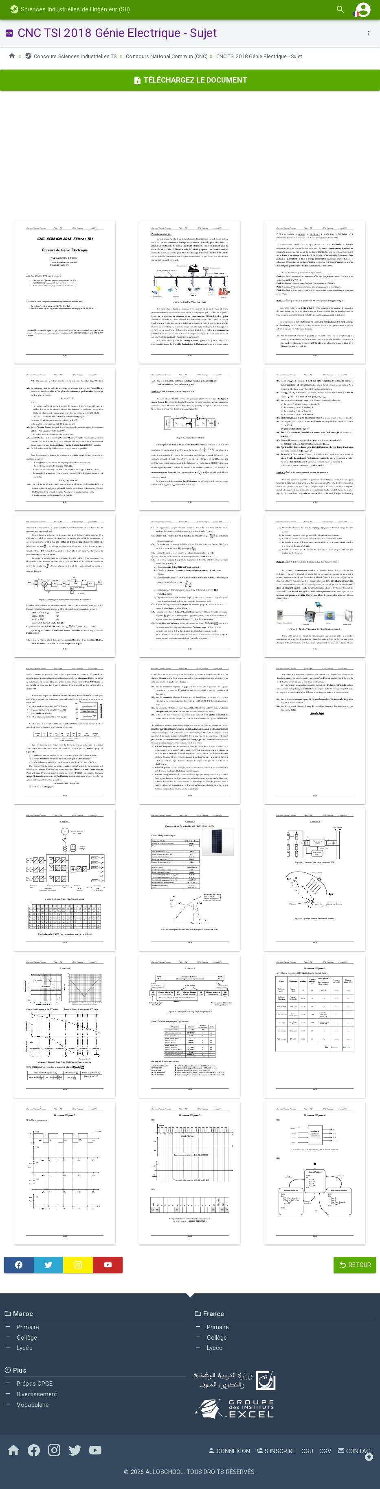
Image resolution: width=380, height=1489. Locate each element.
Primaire (21, 1327)
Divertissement (30, 1394)
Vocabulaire (26, 1404)
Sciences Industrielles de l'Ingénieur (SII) (69, 9)
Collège (20, 1337)
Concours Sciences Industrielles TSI (75, 56)
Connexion (229, 1451)
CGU (307, 1451)
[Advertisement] (190, 156)
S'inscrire (276, 1451)
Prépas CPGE (28, 1383)
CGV (325, 1451)
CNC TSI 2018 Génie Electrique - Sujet (280, 56)
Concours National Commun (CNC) (179, 56)
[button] (363, 9)
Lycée (18, 1348)
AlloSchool (164, 1472)
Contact (355, 1451)
